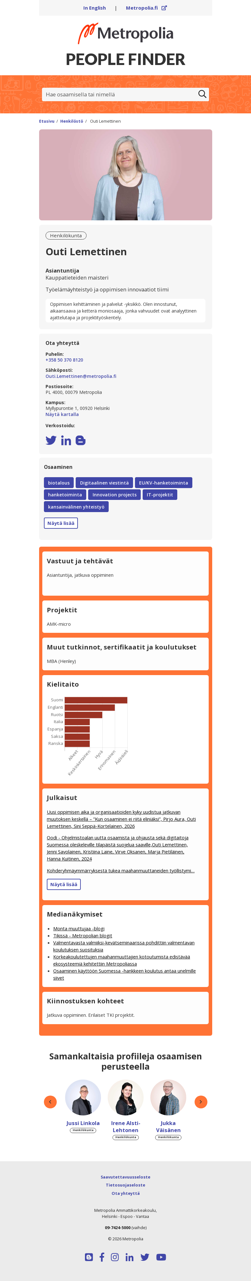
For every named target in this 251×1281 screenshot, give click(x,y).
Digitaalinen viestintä (104, 483)
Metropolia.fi (146, 7)
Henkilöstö (71, 121)
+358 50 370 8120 (64, 360)
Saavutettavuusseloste (125, 1177)
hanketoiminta (65, 495)
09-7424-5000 (117, 1227)
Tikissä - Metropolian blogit (82, 935)
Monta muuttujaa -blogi (79, 928)
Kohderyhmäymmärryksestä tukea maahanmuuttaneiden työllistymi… (121, 870)
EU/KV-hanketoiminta (163, 483)
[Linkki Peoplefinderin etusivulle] (125, 33)
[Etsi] (202, 94)
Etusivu (46, 121)
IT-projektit (160, 495)
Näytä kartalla (125, 414)
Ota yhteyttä (126, 1193)
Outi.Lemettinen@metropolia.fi (81, 376)
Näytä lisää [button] (60, 523)
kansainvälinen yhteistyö (76, 507)
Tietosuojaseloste (125, 1185)
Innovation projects (115, 495)
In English (94, 7)
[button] (50, 1102)
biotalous (59, 483)
